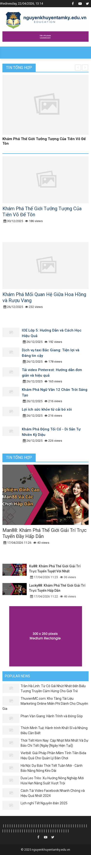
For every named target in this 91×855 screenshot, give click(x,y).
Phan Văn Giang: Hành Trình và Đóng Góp (52, 716)
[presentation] (78, 68)
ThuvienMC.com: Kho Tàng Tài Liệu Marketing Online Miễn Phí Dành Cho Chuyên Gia (45, 704)
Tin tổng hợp (19, 67)
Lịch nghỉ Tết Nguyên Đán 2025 (44, 803)
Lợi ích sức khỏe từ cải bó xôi (47, 409)
